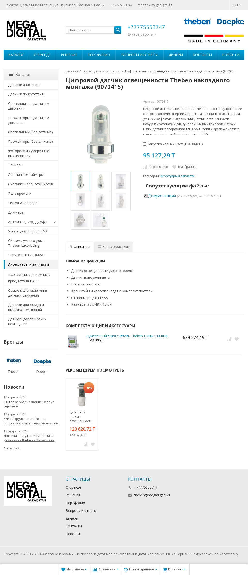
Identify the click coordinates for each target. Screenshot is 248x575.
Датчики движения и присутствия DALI (29, 277)
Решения (69, 54)
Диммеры (16, 212)
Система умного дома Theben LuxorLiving (26, 243)
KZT (237, 5)
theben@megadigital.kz (155, 5)
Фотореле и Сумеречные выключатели (28, 153)
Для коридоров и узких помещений (27, 321)
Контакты (202, 54)
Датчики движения (23, 84)
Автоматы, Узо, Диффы (27, 221)
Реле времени (19, 193)
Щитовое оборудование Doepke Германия (29, 404)
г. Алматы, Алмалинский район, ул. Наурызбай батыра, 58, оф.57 (55, 5)
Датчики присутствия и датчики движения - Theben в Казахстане (29, 437)
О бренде (42, 54)
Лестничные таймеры (26, 174)
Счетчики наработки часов (30, 184)
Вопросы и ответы (139, 54)
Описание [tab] (80, 246)
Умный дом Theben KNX (27, 231)
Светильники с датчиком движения (28, 106)
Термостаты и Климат (26, 255)
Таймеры (15, 165)
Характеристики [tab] (113, 246)
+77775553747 (146, 26)
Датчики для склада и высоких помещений (26, 307)
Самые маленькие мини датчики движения (27, 293)
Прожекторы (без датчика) (30, 141)
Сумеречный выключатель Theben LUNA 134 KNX (127, 336)
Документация (162, 195)
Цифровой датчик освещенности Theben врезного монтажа (81, 416)
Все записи (12, 448)
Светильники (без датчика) (30, 132)
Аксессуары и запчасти (177, 176)
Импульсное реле (22, 203)
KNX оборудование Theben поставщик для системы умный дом (31, 421)
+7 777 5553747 (121, 5)
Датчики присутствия (26, 94)
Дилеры (176, 54)
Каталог (16, 54)
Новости (230, 54)
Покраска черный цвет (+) (173, 144)
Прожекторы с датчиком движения (28, 120)
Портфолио (99, 54)
